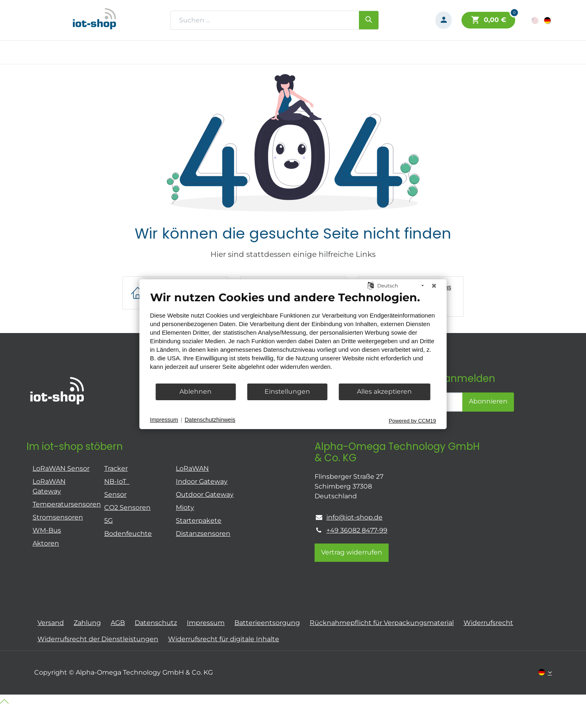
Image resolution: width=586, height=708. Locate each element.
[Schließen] (434, 285)
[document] (293, 336)
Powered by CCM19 (412, 420)
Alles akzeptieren (384, 391)
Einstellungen (287, 391)
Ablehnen (195, 391)
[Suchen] (368, 20)
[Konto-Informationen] (443, 20)
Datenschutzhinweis (210, 419)
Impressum (164, 419)
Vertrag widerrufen (351, 552)
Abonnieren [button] (488, 401)
